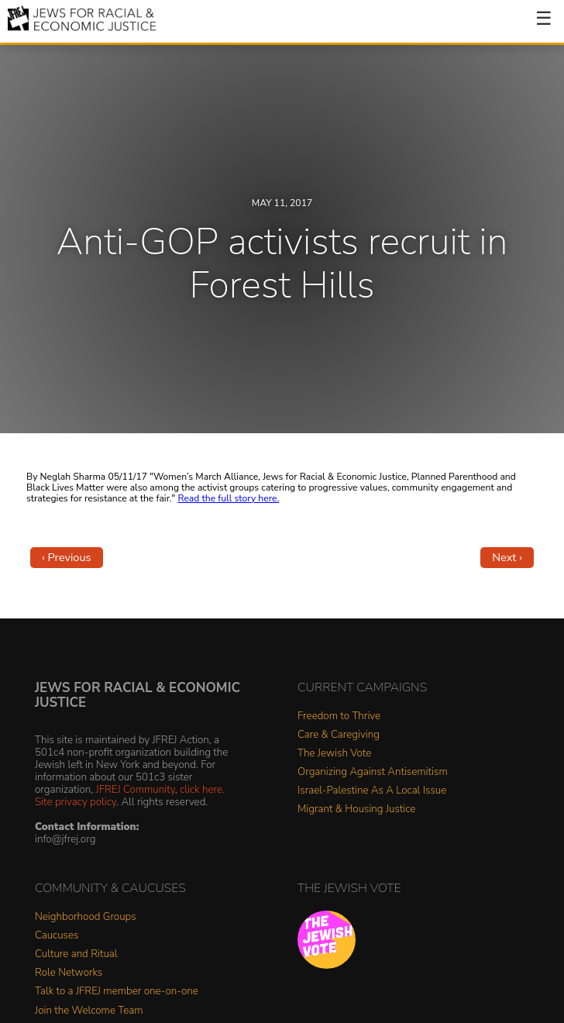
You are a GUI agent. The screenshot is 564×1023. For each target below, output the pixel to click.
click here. (202, 789)
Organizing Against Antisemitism (372, 772)
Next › (507, 557)
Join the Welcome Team (89, 1011)
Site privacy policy (75, 801)
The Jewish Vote (334, 753)
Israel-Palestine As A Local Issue (371, 790)
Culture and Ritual (76, 954)
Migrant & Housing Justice (356, 809)
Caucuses (56, 935)
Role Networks (68, 973)
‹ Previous (66, 557)
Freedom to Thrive (338, 716)
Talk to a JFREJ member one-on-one (116, 991)
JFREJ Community (135, 789)
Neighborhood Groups (85, 917)
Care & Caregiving (338, 735)
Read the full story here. (228, 498)
